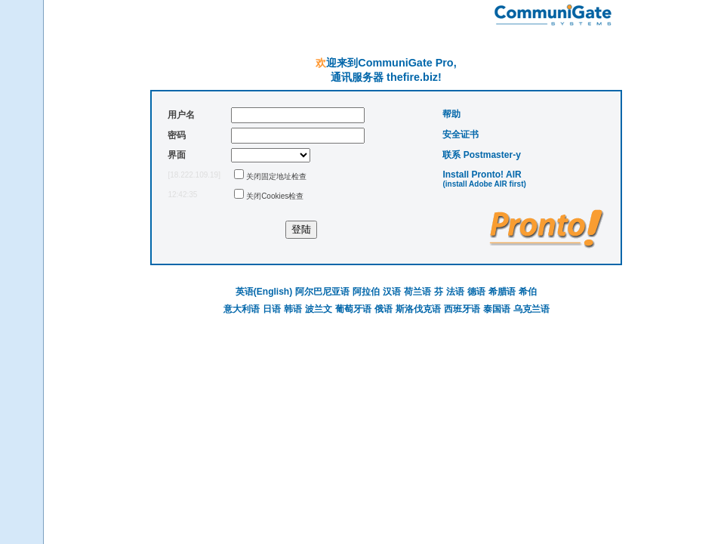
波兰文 (318, 309)
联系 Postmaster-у (481, 155)
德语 (476, 291)
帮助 (451, 114)
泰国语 (496, 309)
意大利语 (241, 309)
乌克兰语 (531, 309)
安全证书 (460, 134)
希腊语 (502, 291)
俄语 (383, 309)
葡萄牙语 (353, 309)
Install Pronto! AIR (481, 174)
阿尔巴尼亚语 (322, 291)
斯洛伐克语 (418, 309)
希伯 (528, 291)
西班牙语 (462, 309)
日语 (272, 309)
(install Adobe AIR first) (483, 184)
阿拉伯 (366, 291)
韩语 (293, 309)
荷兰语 (417, 291)
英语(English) (264, 291)
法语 (455, 291)
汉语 (392, 291)
